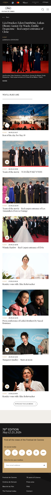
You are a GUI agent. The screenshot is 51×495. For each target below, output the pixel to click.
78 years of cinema (33, 477)
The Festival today (9, 491)
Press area (30, 482)
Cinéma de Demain (9, 482)
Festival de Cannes (9, 477)
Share (4, 81)
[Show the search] (42, 9)
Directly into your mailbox (13, 460)
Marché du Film (8, 486)
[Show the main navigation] (47, 9)
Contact (29, 491)
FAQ (28, 486)
